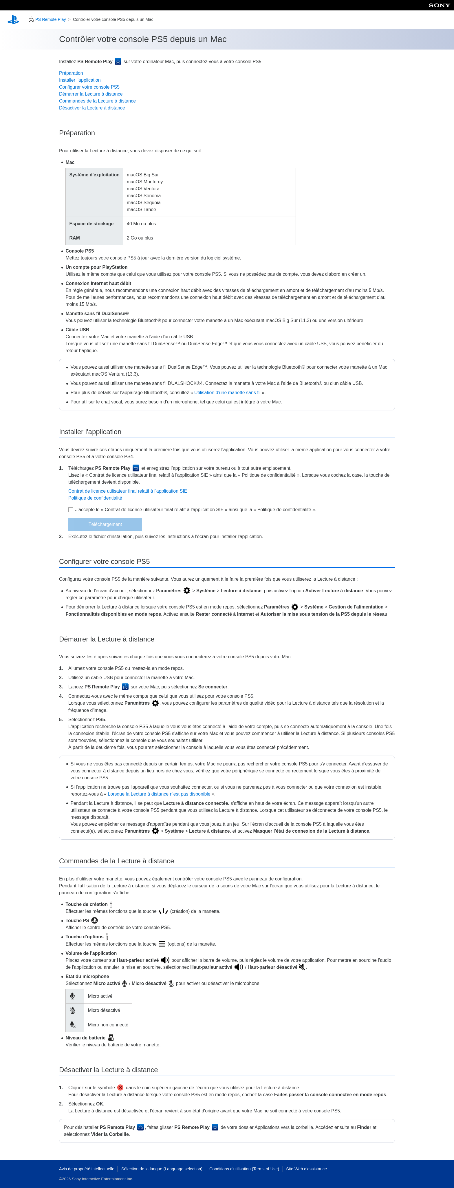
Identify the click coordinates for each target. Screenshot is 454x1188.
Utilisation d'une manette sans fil (227, 392)
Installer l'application (80, 80)
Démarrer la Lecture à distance (91, 94)
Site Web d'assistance (306, 1169)
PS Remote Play (50, 19)
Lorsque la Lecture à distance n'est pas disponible (159, 794)
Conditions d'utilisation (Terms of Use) (244, 1169)
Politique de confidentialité (95, 498)
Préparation (71, 73)
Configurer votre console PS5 (89, 87)
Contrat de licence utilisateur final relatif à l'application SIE (127, 491)
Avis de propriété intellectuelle (86, 1169)
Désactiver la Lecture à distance (92, 107)
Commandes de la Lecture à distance (97, 100)
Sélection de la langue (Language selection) (161, 1169)
